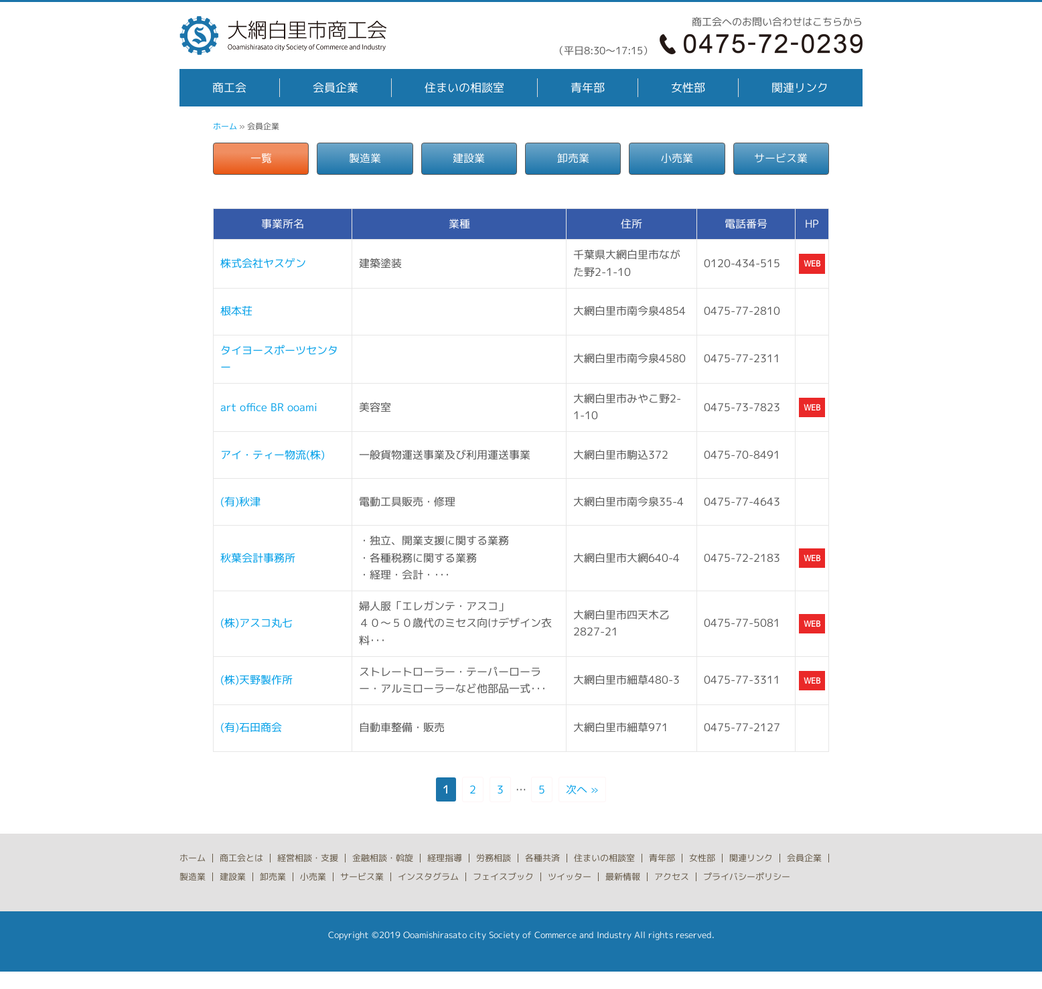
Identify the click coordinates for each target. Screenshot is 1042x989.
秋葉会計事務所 (257, 557)
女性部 (688, 87)
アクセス (671, 876)
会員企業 (335, 87)
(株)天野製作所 (256, 679)
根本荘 (236, 310)
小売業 (677, 158)
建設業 (469, 158)
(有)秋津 (240, 501)
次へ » (582, 789)
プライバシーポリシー (746, 876)
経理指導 (444, 858)
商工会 (229, 87)
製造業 (365, 158)
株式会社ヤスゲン (263, 263)
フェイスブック (503, 876)
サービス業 (781, 158)
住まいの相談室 (464, 87)
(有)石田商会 (251, 727)
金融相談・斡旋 (382, 858)
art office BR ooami (268, 407)
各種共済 (542, 858)
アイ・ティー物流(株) (272, 454)
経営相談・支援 (307, 858)
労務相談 (493, 858)
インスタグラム (428, 876)
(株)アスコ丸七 (256, 622)
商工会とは (241, 858)
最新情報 (622, 876)
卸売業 (573, 158)
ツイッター (569, 876)
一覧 (261, 158)
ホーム (225, 126)
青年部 (588, 87)
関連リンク (799, 87)
